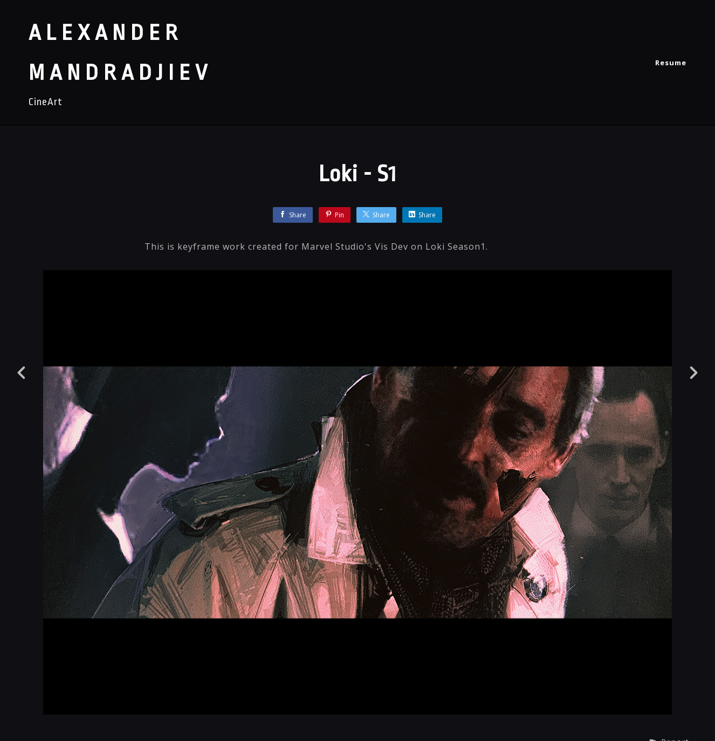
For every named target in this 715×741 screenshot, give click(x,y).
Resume (670, 62)
